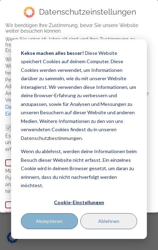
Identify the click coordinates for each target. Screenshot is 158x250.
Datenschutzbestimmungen (51, 138)
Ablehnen (108, 221)
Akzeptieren (49, 221)
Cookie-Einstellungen (79, 202)
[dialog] (79, 139)
